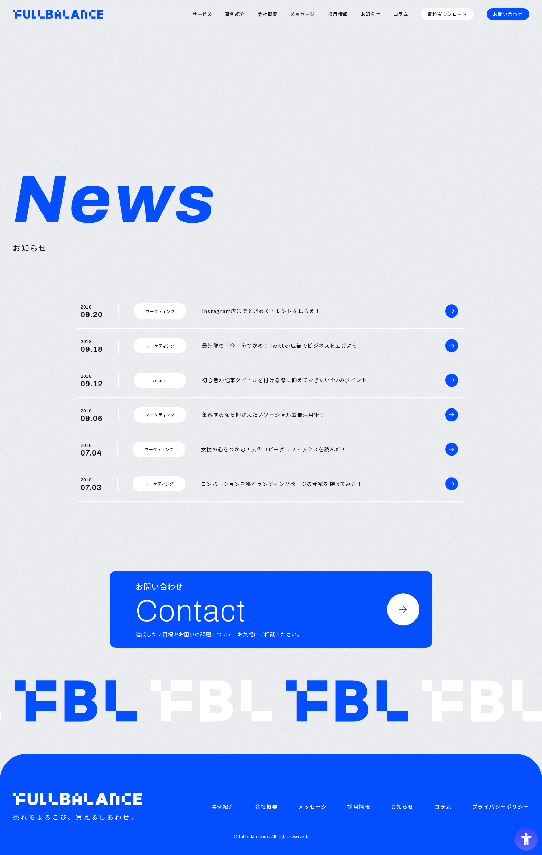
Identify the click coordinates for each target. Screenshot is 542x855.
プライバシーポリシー (500, 806)
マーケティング (160, 311)
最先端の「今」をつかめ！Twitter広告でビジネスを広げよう (280, 345)
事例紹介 (235, 14)
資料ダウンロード (447, 14)
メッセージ (302, 14)
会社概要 (268, 14)
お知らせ (371, 14)
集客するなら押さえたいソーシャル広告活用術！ (263, 414)
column (160, 380)
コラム (400, 14)
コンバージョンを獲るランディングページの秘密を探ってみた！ (282, 483)
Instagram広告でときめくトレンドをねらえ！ (261, 310)
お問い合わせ (508, 14)
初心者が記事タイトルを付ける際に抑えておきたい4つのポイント (284, 380)
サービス (202, 14)
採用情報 (338, 14)
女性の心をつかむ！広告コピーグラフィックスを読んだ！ (273, 449)
